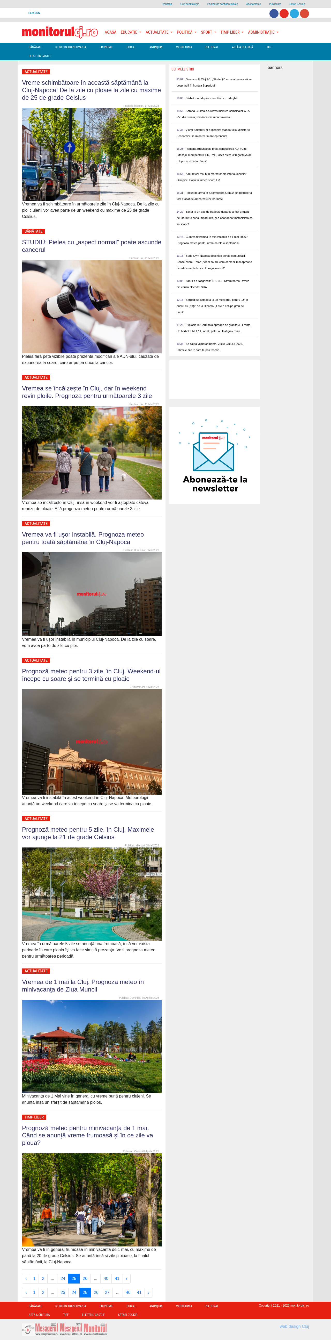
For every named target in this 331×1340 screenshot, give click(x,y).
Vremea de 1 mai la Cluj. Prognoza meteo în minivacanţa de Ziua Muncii (83, 985)
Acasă (110, 32)
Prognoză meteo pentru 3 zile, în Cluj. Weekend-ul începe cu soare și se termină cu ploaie (91, 675)
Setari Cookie (297, 4)
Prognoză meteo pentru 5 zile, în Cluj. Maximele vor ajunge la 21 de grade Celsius (88, 833)
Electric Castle (40, 56)
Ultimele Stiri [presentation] (182, 69)
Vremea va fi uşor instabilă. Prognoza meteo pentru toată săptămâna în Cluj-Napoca (83, 538)
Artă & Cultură (242, 47)
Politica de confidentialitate (222, 4)
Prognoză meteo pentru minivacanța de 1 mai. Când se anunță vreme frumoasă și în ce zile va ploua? (87, 1135)
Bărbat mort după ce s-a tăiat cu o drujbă (211, 98)
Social (131, 47)
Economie (106, 47)
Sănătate (35, 47)
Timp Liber (34, 1117)
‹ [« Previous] (26, 1278)
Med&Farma (184, 47)
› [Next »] (126, 1278)
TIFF (269, 47)
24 (63, 1278)
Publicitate (275, 4)
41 (117, 1278)
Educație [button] (129, 32)
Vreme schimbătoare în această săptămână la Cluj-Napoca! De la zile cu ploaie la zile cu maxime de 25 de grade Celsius (91, 90)
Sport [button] (207, 32)
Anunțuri (156, 47)
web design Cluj (294, 1326)
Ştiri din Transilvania (70, 47)
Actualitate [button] (157, 32)
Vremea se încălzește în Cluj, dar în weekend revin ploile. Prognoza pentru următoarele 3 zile (87, 392)
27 (107, 1292)
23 (63, 1292)
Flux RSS (34, 13)
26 (85, 1278)
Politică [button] (185, 32)
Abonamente (253, 4)
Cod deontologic (189, 4)
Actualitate (36, 72)
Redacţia (167, 4)
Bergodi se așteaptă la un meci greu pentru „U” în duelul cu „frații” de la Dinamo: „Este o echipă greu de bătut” (212, 306)
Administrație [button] (261, 32)
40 (106, 1278)
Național (212, 47)
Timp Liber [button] (230, 32)
